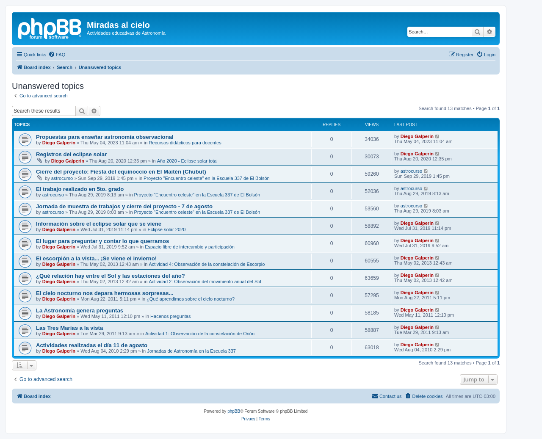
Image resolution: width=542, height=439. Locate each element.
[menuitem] (56, 55)
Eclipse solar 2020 (166, 229)
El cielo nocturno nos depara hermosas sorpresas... (105, 293)
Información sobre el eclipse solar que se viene (98, 224)
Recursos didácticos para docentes (185, 142)
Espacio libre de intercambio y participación (190, 246)
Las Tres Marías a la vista (69, 328)
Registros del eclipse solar (71, 154)
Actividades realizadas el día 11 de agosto (91, 345)
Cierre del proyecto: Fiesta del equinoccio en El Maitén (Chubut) (121, 171)
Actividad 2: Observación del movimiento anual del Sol (205, 281)
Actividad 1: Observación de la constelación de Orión (199, 333)
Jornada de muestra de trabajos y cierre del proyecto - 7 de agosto (124, 206)
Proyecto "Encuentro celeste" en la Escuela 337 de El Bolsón (207, 178)
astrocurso (62, 178)
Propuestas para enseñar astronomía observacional (105, 137)
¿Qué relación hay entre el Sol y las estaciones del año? (110, 276)
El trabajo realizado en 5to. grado (80, 189)
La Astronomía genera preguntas (79, 310)
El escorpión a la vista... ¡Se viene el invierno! (96, 258)
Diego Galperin (58, 142)
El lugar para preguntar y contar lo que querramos (102, 241)
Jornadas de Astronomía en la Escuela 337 (191, 350)
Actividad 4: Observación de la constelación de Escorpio (207, 264)
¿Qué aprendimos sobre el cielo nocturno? (191, 298)
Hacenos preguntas (170, 316)
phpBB (233, 411)
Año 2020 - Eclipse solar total (187, 160)
